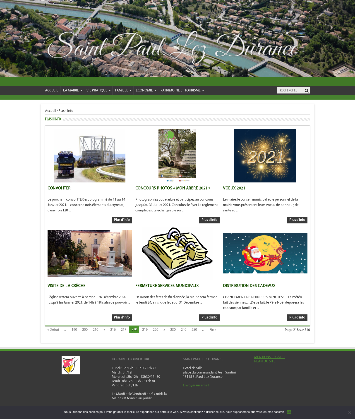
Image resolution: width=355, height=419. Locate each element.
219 (145, 330)
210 (95, 330)
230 (173, 330)
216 (113, 330)
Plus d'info (122, 220)
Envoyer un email (196, 385)
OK (289, 412)
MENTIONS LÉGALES (269, 357)
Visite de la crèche (67, 286)
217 (123, 330)
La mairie (72, 90)
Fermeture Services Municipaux (167, 286)
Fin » (212, 330)
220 (155, 330)
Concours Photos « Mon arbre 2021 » (173, 188)
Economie (146, 90)
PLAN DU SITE (264, 361)
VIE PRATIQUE (98, 90)
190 (74, 330)
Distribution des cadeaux (249, 286)
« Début (53, 330)
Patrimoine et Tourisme (182, 90)
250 (194, 330)
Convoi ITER (59, 188)
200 (85, 330)
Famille (123, 90)
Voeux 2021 (234, 188)
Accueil (51, 90)
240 (183, 330)
